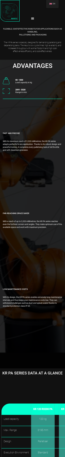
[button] (32, 18)
